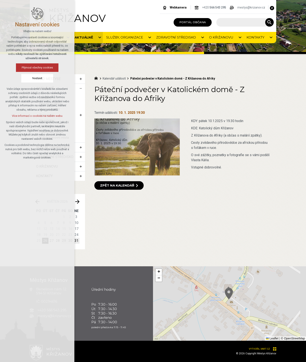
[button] (159, 272)
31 (76, 241)
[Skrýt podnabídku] (80, 88)
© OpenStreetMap (293, 338)
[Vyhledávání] (269, 22)
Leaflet (272, 338)
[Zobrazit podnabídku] (99, 37)
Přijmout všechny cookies (37, 67)
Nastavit (37, 78)
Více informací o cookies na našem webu (37, 115)
